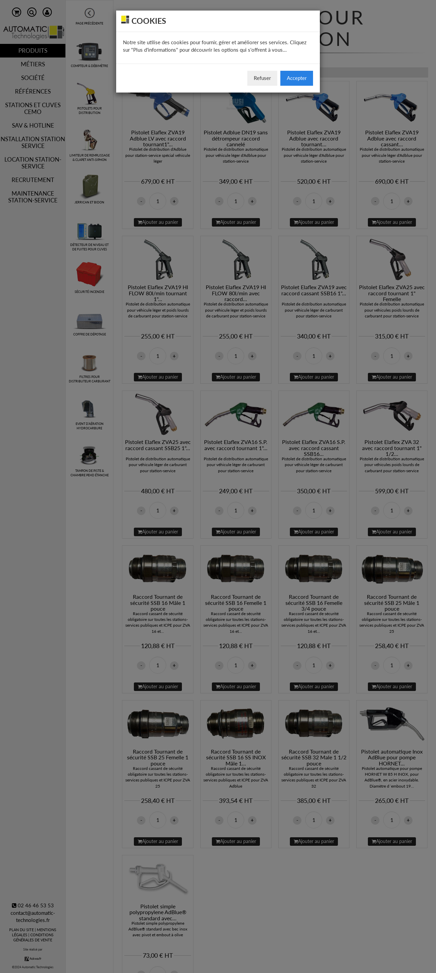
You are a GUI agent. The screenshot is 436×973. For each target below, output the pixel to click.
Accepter (297, 78)
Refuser (262, 78)
